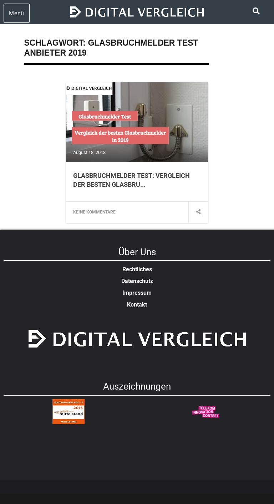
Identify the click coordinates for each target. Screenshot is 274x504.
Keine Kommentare (94, 212)
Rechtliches (137, 269)
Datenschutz (137, 281)
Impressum (137, 292)
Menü (16, 13)
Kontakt (137, 304)
